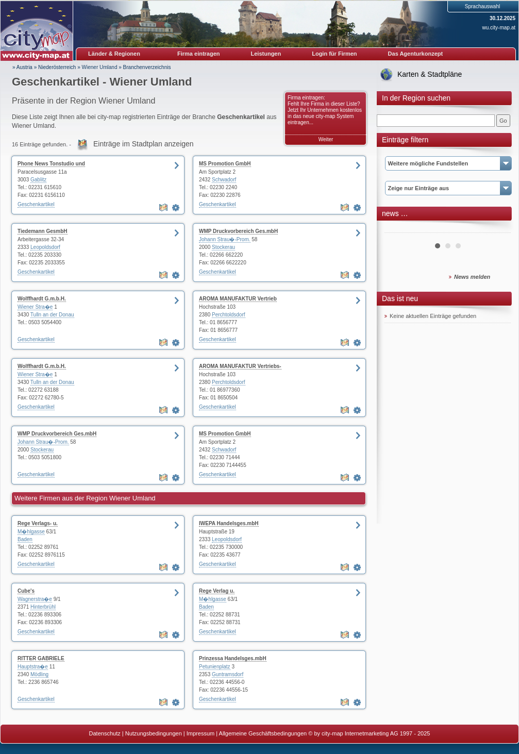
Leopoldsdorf (45, 247)
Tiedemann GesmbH (43, 231)
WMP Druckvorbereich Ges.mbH (238, 231)
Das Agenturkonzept (415, 54)
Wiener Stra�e (35, 307)
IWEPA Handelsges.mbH (229, 523)
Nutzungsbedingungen (153, 733)
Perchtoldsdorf (228, 314)
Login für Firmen (334, 54)
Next (497, 229)
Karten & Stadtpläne (429, 74)
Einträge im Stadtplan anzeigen (143, 144)
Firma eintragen (198, 54)
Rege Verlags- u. (38, 523)
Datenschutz (105, 733)
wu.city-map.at (498, 27)
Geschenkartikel (36, 204)
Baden (25, 539)
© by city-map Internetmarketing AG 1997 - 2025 (369, 733)
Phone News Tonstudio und (51, 163)
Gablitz (38, 179)
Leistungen (266, 54)
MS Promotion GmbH (225, 163)
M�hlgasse (31, 531)
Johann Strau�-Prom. (224, 239)
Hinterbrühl (43, 607)
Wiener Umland (100, 67)
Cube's (26, 591)
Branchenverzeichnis (147, 67)
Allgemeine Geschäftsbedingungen (263, 733)
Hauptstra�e (33, 666)
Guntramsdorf (227, 674)
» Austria (22, 67)
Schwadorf (224, 179)
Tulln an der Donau (52, 314)
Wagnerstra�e (35, 599)
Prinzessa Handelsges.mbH (232, 658)
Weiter (326, 139)
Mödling (39, 674)
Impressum (200, 733)
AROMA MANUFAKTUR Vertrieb (238, 298)
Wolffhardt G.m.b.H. (42, 298)
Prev (398, 229)
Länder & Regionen (114, 54)
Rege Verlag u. (217, 591)
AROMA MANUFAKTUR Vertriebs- (240, 366)
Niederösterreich (57, 67)
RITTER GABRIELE (41, 658)
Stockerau (223, 247)
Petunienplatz (214, 666)
